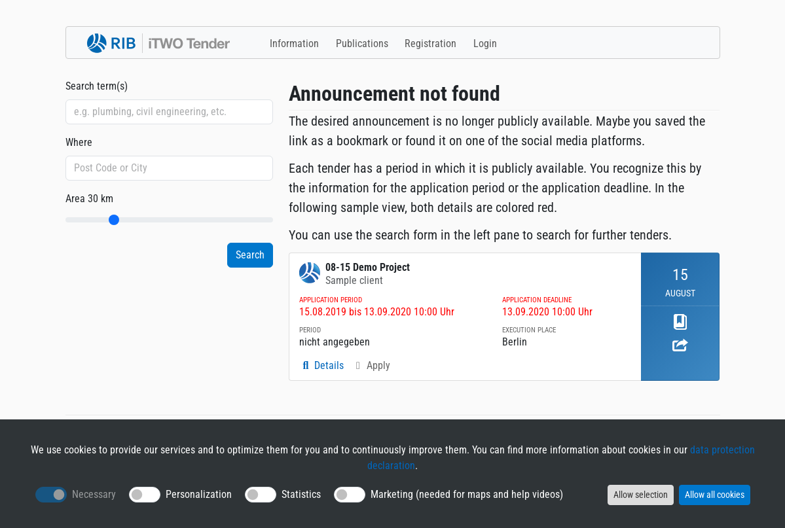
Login (485, 43)
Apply (371, 365)
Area (89, 198)
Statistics (301, 494)
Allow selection (640, 494)
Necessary (94, 494)
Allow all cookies (714, 494)
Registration (430, 43)
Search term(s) (96, 86)
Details (321, 365)
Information (294, 43)
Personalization (199, 494)
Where (78, 142)
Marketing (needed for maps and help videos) (467, 494)
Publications (362, 43)
